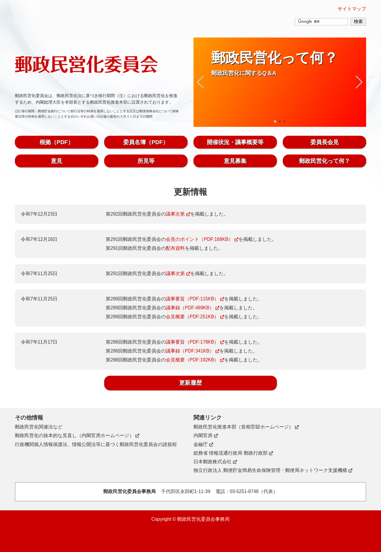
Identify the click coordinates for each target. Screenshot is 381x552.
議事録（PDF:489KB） (190, 307)
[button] (200, 82)
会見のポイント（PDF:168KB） (199, 239)
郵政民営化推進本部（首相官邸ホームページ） (243, 426)
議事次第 (175, 213)
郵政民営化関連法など (39, 426)
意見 (56, 161)
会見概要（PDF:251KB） (192, 316)
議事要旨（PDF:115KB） (192, 298)
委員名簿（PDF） (145, 142)
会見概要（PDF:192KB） (192, 359)
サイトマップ (352, 8)
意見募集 (235, 161)
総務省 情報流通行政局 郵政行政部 (230, 453)
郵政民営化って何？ (324, 161)
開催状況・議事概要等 (235, 142)
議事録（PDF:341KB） (190, 350)
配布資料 (175, 248)
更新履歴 (190, 383)
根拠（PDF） (56, 142)
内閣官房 (203, 435)
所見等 (146, 161)
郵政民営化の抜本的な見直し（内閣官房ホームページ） (74, 435)
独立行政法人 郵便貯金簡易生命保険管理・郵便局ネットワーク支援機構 (270, 470)
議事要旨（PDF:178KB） (192, 341)
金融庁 (200, 444)
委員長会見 (324, 142)
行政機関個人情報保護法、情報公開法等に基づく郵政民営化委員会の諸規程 (96, 444)
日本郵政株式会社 (212, 461)
